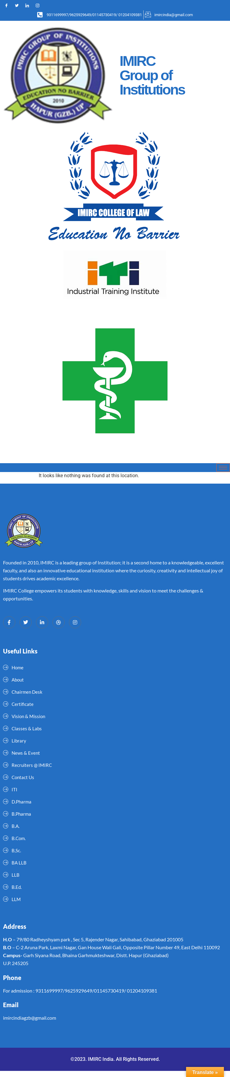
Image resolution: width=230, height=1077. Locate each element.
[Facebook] (9, 5)
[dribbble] (58, 622)
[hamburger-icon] (223, 467)
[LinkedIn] (29, 5)
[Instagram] (40, 5)
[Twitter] (19, 5)
